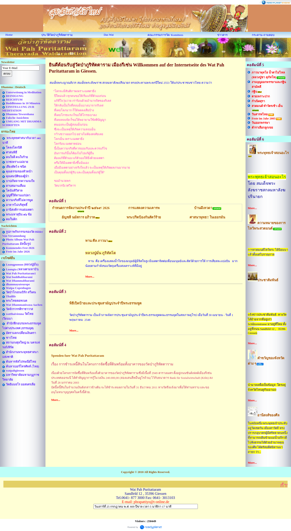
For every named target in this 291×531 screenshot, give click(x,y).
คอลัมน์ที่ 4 (57, 345)
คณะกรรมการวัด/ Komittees (165, 35)
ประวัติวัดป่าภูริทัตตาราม (57, 35)
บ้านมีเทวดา (203, 208)
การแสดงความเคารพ (144, 208)
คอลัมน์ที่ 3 (57, 292)
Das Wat (109, 34)
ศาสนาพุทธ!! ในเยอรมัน (207, 217)
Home (9, 34)
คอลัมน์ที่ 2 (57, 231)
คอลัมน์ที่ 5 (255, 65)
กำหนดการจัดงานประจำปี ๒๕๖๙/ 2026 (81, 208)
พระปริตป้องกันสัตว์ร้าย (144, 217)
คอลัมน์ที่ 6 (255, 139)
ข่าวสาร (222, 35)
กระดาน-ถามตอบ (263, 35)
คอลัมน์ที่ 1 (57, 201)
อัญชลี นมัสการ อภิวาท (78, 217)
